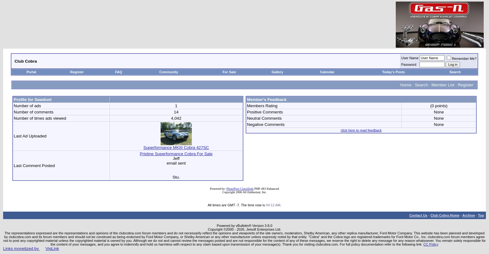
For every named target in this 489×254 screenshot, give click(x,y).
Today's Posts (393, 72)
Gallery (277, 72)
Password (408, 64)
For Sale (229, 72)
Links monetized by (31, 248)
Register (77, 72)
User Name (410, 58)
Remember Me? (462, 58)
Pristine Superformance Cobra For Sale (176, 153)
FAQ (118, 72)
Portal (31, 72)
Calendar (327, 72)
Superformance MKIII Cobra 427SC (176, 145)
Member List (443, 85)
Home (406, 85)
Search (455, 72)
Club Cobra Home (444, 215)
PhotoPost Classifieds (240, 188)
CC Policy (430, 244)
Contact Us (418, 215)
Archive (468, 215)
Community (169, 72)
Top (481, 215)
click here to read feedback (361, 130)
